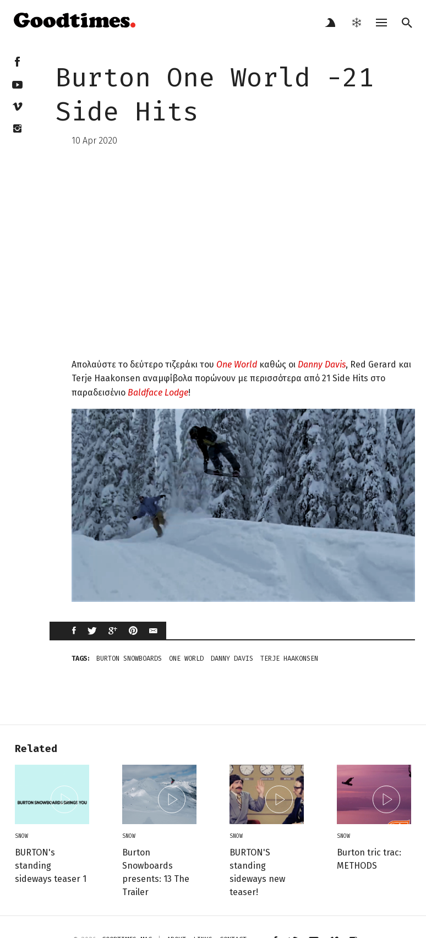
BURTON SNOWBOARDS (129, 658)
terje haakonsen (289, 658)
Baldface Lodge (158, 392)
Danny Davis (322, 364)
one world (186, 658)
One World (236, 364)
